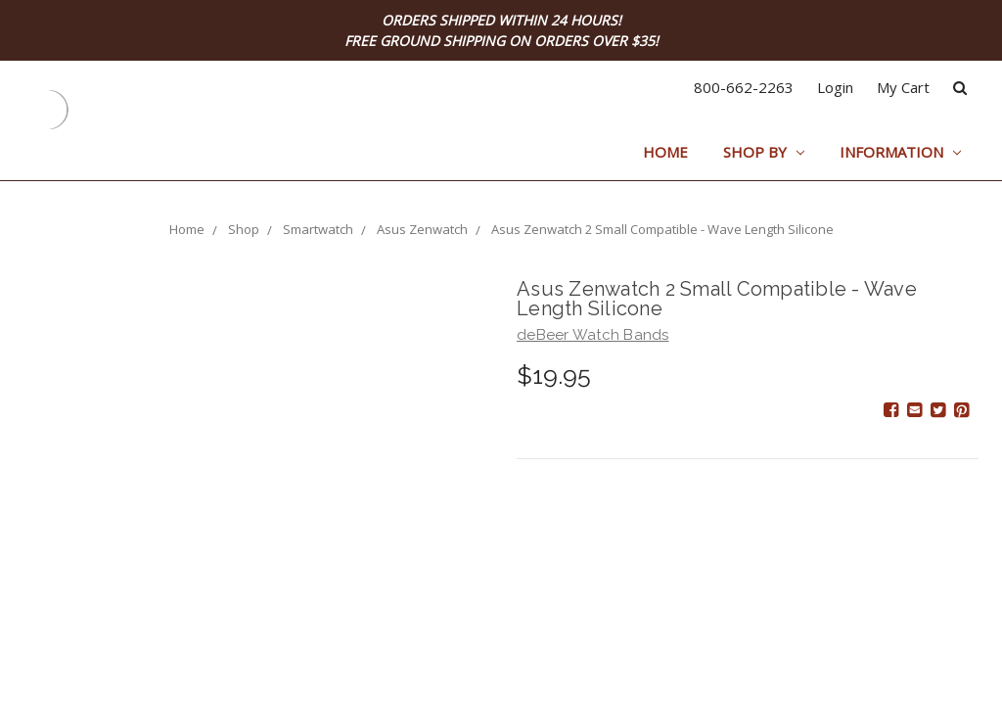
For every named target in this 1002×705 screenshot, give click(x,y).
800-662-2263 (744, 87)
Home (665, 152)
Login (835, 87)
